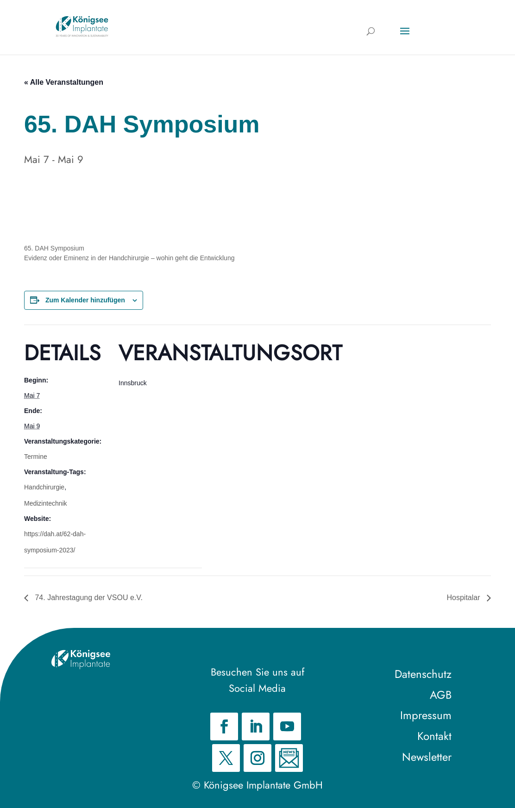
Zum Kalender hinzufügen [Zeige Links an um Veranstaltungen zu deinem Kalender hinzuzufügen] (85, 300)
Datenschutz (423, 674)
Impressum (426, 715)
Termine (35, 456)
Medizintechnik (45, 503)
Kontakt (434, 736)
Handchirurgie (44, 487)
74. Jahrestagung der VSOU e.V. (88, 597)
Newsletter (427, 757)
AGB (441, 695)
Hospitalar (464, 597)
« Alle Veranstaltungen (63, 82)
